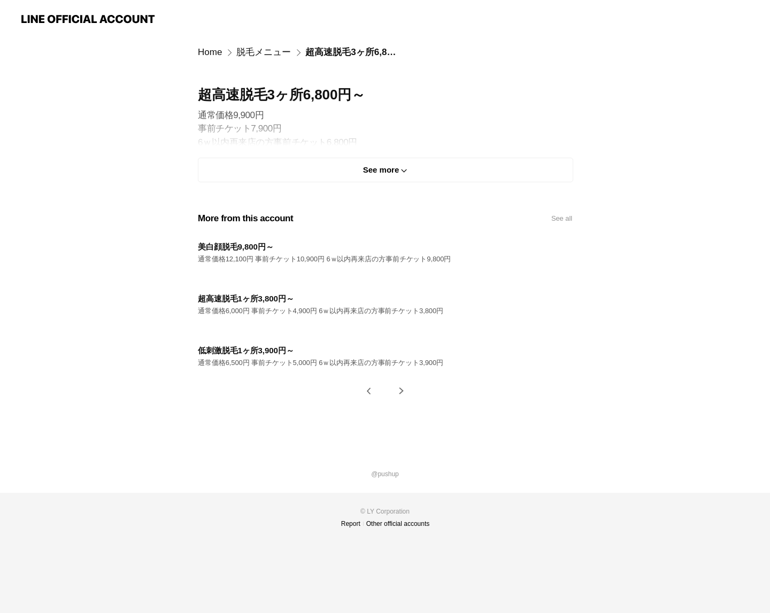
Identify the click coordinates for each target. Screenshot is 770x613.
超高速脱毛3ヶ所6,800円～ (351, 52)
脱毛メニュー (263, 52)
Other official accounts (398, 523)
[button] (369, 390)
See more (381, 169)
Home (210, 52)
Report (350, 523)
